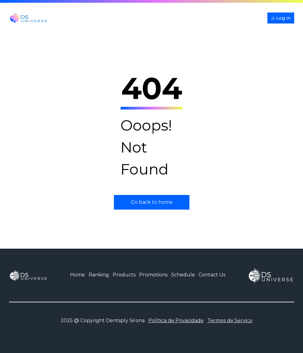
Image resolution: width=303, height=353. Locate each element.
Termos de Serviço (229, 320)
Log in (281, 18)
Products (124, 275)
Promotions (153, 275)
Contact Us (212, 275)
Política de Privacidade (176, 320)
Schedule (183, 275)
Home (77, 275)
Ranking (99, 275)
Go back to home (152, 202)
